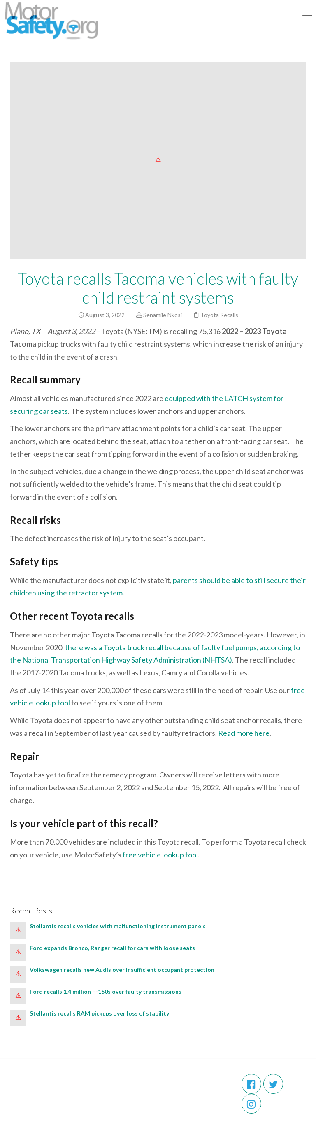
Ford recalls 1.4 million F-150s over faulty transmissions (105, 991)
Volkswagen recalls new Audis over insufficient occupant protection (123, 969)
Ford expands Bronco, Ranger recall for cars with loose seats (112, 947)
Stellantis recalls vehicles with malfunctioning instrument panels (119, 925)
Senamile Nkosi (162, 314)
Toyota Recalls (219, 314)
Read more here (244, 733)
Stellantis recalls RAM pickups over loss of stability (100, 1013)
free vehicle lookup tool (160, 854)
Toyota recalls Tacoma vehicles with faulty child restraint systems (158, 288)
